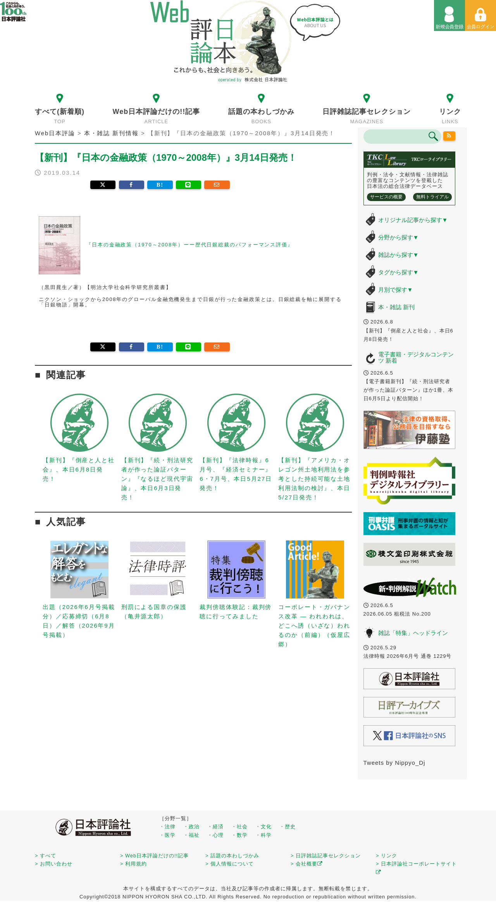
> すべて (45, 856)
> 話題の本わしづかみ (232, 856)
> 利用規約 (133, 864)
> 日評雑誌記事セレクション (326, 856)
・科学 (263, 835)
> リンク (386, 856)
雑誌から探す (398, 254)
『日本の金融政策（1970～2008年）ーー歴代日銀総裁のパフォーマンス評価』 (189, 245)
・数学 (239, 835)
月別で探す (395, 289)
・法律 (167, 826)
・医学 (167, 835)
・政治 (191, 826)
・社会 (239, 826)
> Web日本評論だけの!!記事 (154, 856)
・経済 (215, 826)
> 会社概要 (307, 864)
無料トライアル (432, 197)
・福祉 (191, 835)
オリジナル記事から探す (413, 220)
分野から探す (398, 237)
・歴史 (287, 826)
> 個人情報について (229, 864)
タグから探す (398, 272)
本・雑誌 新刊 (396, 307)
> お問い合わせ (53, 864)
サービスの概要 (386, 197)
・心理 (215, 835)
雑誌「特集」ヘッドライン (413, 633)
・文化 (263, 826)
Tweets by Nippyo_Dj (394, 762)
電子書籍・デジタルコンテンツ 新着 (416, 357)
